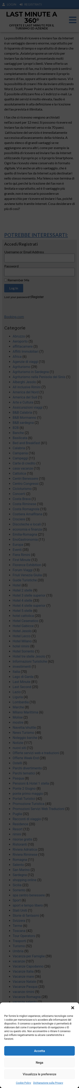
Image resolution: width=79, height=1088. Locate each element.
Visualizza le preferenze (39, 1074)
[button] (73, 1008)
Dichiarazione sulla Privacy (48, 1082)
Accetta (39, 1051)
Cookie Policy (23, 1082)
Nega (39, 1062)
